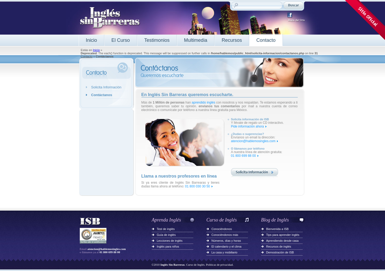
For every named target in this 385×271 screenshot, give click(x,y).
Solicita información (254, 173)
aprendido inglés (203, 102)
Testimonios (157, 40)
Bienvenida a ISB (277, 229)
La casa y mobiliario (224, 252)
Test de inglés (166, 229)
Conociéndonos (222, 229)
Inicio (91, 40)
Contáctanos (101, 95)
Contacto (266, 40)
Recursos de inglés (278, 246)
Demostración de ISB (280, 252)
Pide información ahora (247, 126)
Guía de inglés (166, 234)
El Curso (121, 40)
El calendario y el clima (227, 246)
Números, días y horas (226, 240)
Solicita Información (106, 87)
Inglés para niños (168, 246)
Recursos (232, 40)
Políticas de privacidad (219, 264)
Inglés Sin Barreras (172, 264)
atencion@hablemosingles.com (253, 141)
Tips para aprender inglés (282, 234)
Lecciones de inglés (170, 240)
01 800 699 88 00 (243, 156)
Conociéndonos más (225, 234)
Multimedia (195, 40)
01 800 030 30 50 (197, 186)
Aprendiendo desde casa (282, 240)
